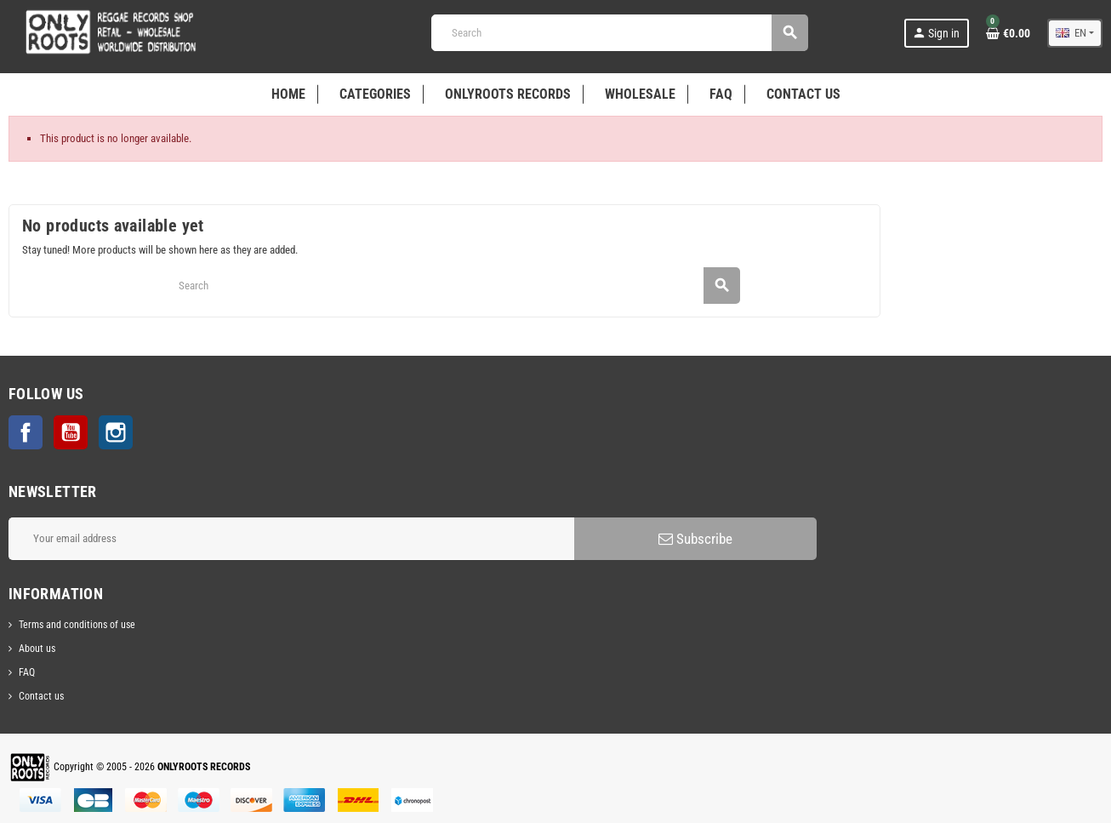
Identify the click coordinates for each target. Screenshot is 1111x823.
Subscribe (695, 538)
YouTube (71, 432)
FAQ (27, 672)
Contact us (41, 696)
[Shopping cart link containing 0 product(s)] (1008, 33)
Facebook (26, 432)
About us (37, 648)
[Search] (619, 32)
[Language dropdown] (1075, 33)
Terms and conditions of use (77, 625)
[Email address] (291, 538)
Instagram (116, 432)
